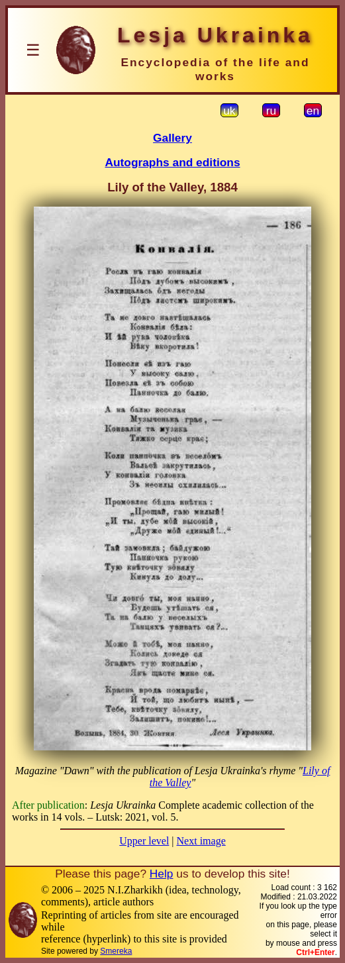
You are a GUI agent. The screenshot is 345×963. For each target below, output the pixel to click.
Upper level (144, 840)
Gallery (172, 137)
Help (161, 873)
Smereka (116, 951)
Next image (201, 840)
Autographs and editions (172, 162)
